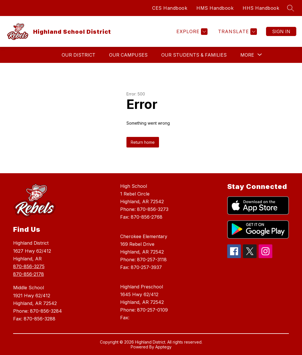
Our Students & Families (194, 55)
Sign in (281, 31)
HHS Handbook (261, 8)
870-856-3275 (29, 266)
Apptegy (163, 346)
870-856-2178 (28, 274)
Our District (78, 55)
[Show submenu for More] (247, 54)
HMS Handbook (214, 8)
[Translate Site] (237, 31)
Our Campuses (128, 55)
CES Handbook (169, 8)
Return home (143, 142)
